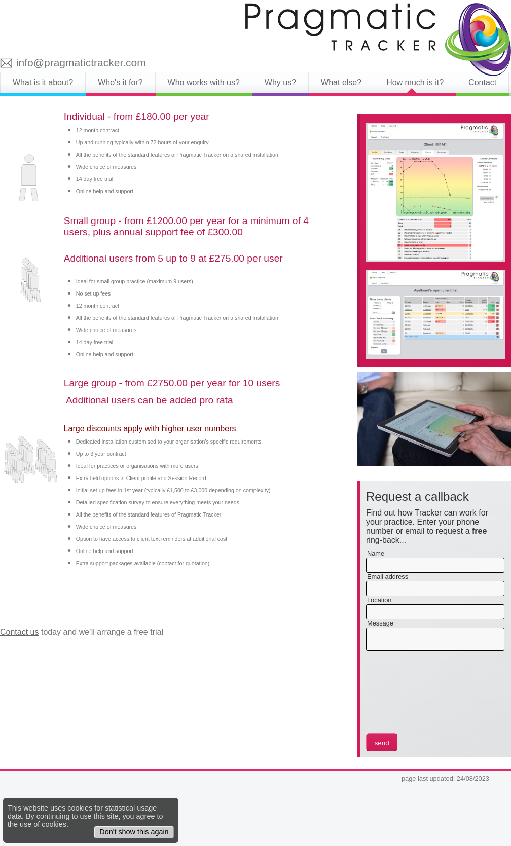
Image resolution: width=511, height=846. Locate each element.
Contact (482, 82)
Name (375, 553)
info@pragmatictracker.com (81, 62)
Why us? (280, 82)
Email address (387, 576)
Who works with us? (204, 82)
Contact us (19, 632)
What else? (341, 82)
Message (380, 623)
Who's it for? (120, 82)
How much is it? (415, 82)
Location (379, 600)
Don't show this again (133, 832)
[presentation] (407, 693)
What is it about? (43, 82)
